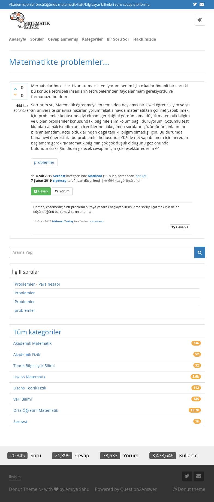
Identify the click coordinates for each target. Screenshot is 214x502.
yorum (64, 191)
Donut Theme (23, 489)
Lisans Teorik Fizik (29, 388)
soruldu (141, 176)
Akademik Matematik (32, 343)
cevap (43, 191)
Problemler (25, 292)
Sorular (37, 39)
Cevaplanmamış (63, 39)
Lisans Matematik (29, 376)
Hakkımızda (144, 39)
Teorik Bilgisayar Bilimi (34, 365)
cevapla (182, 227)
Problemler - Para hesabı (37, 284)
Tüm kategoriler (37, 331)
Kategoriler (92, 39)
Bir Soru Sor (118, 39)
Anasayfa (17, 39)
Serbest (59, 176)
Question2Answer (138, 489)
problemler (44, 162)
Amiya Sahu (77, 489)
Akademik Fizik (26, 354)
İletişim (15, 476)
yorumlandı (96, 221)
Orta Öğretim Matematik (35, 410)
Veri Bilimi (22, 399)
